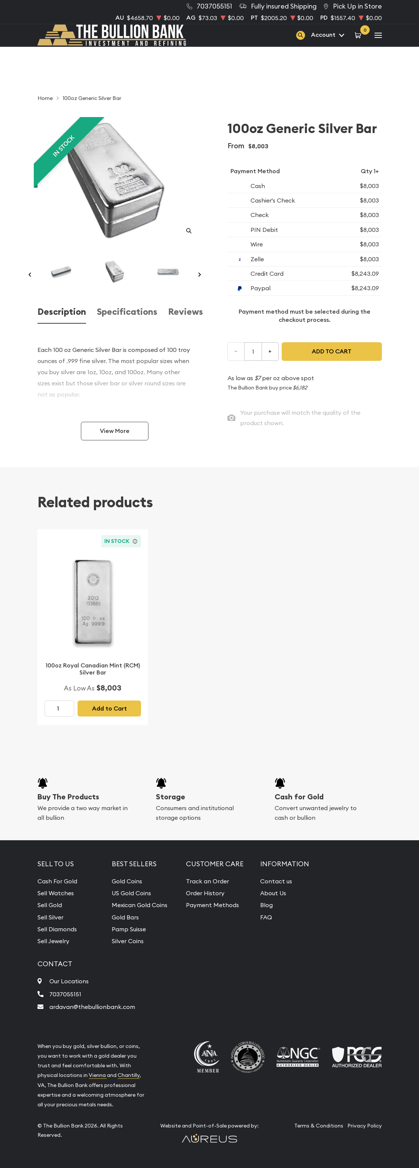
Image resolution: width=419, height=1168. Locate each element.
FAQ (266, 917)
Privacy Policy (364, 1125)
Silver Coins (128, 941)
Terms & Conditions (318, 1125)
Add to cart (331, 351)
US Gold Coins (131, 893)
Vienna (98, 1075)
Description (61, 312)
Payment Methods (212, 905)
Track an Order (207, 881)
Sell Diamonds (57, 929)
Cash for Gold (299, 797)
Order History (205, 893)
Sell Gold (49, 905)
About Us (273, 893)
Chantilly (129, 1075)
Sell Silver (50, 917)
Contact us (276, 881)
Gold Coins (127, 881)
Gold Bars (125, 917)
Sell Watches (55, 893)
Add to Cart (109, 708)
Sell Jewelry (53, 941)
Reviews (185, 312)
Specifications (127, 312)
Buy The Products (68, 797)
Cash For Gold (57, 881)
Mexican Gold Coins (139, 905)
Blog (266, 905)
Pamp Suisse (129, 929)
